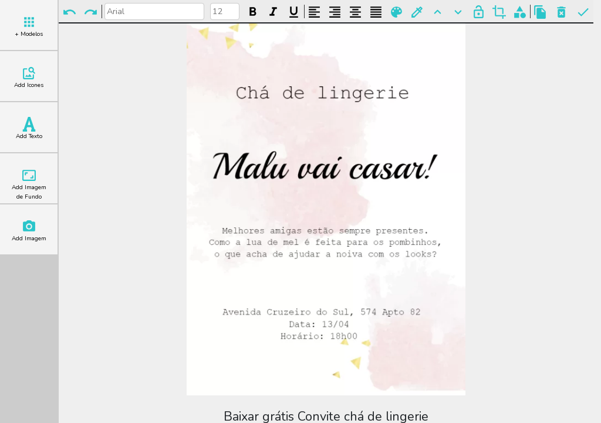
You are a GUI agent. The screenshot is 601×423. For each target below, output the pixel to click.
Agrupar (519, 12)
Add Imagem (29, 231)
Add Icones (28, 77)
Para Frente (437, 12)
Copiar (540, 12)
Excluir (561, 12)
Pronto (583, 12)
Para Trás (458, 12)
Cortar (499, 12)
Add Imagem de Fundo (29, 184)
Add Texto (29, 128)
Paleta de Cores (396, 12)
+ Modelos (29, 26)
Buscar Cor (417, 12)
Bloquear (478, 12)
